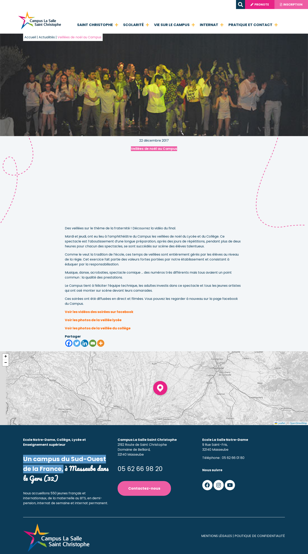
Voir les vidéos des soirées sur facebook (99, 311)
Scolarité (136, 25)
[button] (238, 4)
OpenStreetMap (298, 423)
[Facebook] (68, 343)
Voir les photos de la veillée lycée (93, 320)
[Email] (92, 343)
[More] (100, 343)
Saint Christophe (97, 25)
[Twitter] (76, 343)
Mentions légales (216, 536)
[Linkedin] (84, 343)
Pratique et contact (253, 25)
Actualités (47, 37)
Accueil (30, 37)
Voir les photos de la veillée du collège (97, 328)
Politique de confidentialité (260, 536)
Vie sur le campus (174, 25)
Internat (212, 25)
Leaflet (280, 423)
